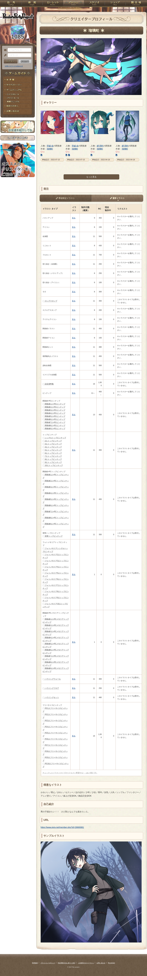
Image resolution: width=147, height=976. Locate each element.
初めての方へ (17, 106)
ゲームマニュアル (17, 90)
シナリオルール (17, 94)
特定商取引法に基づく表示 (66, 963)
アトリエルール (17, 98)
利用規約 (35, 963)
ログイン (11, 61)
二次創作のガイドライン (86, 963)
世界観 (17, 79)
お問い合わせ (17, 111)
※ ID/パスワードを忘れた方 (14, 66)
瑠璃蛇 (50, 149)
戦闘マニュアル (17, 102)
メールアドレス (4, 50)
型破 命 (50, 146)
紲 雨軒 (100, 146)
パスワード (4, 55)
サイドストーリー (17, 85)
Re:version (111, 963)
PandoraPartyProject (17, 16)
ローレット (52, 3)
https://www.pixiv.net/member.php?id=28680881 (62, 827)
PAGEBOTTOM (139, 968)
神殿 (32, 3)
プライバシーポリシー (48, 963)
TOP (11, 3)
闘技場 (136, 3)
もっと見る (91, 177)
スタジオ (94, 3)
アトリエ (73, 3)
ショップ (115, 3)
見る (73, 218)
